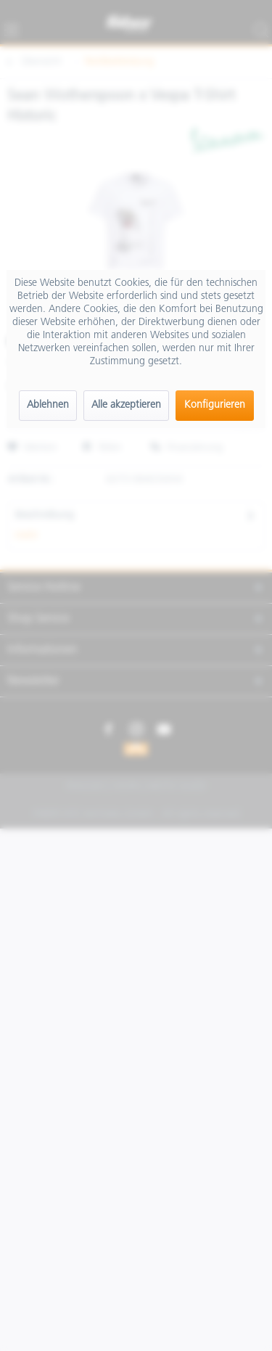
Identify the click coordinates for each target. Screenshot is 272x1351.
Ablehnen (48, 405)
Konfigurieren (214, 405)
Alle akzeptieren (126, 405)
